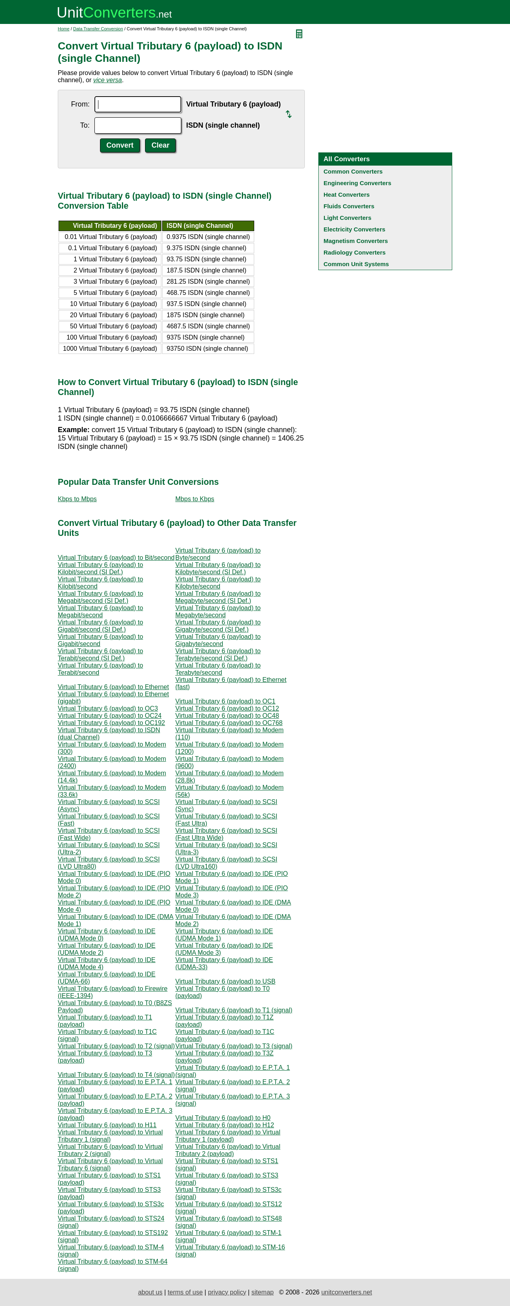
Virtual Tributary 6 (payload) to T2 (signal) (116, 1046)
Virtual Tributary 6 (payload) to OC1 (225, 701)
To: (85, 125)
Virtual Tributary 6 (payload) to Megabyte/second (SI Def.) (218, 597)
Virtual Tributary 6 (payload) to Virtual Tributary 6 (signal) (110, 1165)
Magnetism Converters (356, 240)
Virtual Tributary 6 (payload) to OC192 (111, 722)
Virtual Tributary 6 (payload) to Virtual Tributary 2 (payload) (227, 1150)
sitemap (262, 1292)
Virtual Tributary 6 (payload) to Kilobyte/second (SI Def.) (218, 568)
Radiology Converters (355, 252)
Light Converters (347, 217)
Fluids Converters (349, 206)
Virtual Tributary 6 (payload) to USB (225, 981)
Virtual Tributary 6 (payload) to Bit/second (116, 557)
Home (63, 28)
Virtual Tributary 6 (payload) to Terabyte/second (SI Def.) (218, 655)
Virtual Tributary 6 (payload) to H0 (223, 1117)
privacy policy (227, 1292)
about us (150, 1292)
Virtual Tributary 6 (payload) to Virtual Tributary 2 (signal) (110, 1150)
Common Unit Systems (356, 264)
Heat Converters (347, 194)
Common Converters (353, 171)
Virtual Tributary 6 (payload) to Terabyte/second (218, 669)
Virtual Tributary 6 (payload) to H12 (224, 1125)
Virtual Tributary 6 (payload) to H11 (107, 1125)
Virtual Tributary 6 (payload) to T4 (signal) (116, 1074)
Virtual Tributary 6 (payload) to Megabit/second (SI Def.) (100, 597)
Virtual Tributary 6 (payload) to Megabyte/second (218, 611)
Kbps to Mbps (77, 499)
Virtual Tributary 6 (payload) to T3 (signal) (233, 1046)
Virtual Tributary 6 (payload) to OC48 (227, 715)
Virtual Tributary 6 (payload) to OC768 (228, 722)
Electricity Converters (354, 229)
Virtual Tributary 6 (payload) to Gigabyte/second (218, 640)
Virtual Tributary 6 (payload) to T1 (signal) (233, 1010)
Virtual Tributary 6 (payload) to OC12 (227, 708)
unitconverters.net (346, 1292)
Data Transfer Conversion (98, 28)
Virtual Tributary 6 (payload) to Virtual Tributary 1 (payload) (227, 1136)
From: (80, 104)
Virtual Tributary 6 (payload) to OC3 (108, 708)
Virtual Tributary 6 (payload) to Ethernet (113, 687)
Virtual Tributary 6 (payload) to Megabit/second (100, 611)
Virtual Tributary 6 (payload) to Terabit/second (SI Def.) (100, 655)
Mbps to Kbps (194, 499)
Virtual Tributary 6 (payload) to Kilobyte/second (218, 583)
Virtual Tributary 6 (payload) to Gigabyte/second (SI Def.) (218, 626)
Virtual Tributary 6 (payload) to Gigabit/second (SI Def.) (100, 626)
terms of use (185, 1292)
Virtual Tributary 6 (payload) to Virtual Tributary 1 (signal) (110, 1136)
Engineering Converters (357, 183)
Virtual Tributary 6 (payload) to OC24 (109, 715)
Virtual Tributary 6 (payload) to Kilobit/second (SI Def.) (100, 568)
